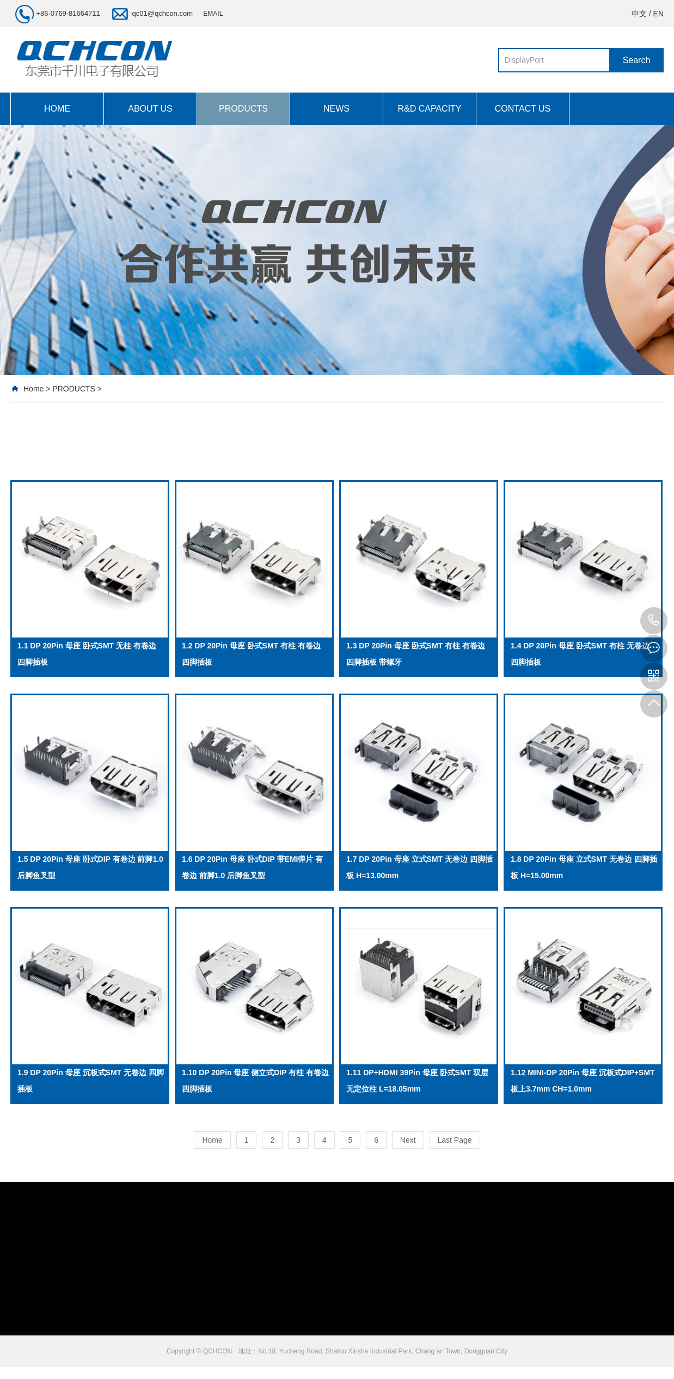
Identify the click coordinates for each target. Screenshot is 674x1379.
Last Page (455, 1140)
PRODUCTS (243, 108)
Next (408, 1140)
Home (33, 388)
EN (658, 13)
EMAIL (213, 13)
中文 (639, 13)
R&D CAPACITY (429, 108)
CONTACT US (523, 108)
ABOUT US (150, 108)
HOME (57, 108)
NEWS (336, 108)
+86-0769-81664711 (653, 620)
